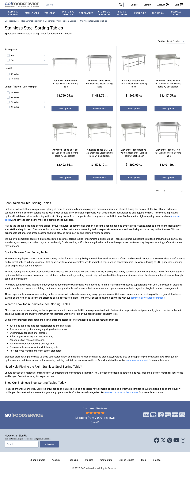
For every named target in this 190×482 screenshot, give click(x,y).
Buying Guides (126, 459)
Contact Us (106, 459)
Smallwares (32, 13)
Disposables (86, 13)
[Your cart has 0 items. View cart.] (178, 5)
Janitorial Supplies (68, 13)
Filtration (158, 13)
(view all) (95, 422)
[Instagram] (183, 440)
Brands (156, 459)
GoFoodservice (12, 21)
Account (56, 459)
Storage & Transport (104, 13)
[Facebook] (156, 440)
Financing (73, 459)
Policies (89, 459)
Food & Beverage (122, 13)
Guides (134, 5)
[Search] (81, 4)
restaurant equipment (137, 360)
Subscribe (49, 444)
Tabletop (50, 13)
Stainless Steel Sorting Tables (93, 21)
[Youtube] (176, 440)
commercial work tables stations (148, 297)
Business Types (176, 13)
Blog (143, 459)
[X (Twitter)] (163, 440)
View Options (65, 108)
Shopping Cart (37, 459)
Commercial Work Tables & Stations (61, 21)
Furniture (140, 13)
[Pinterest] (169, 440)
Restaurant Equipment (14, 13)
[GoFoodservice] (22, 4)
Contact (147, 5)
